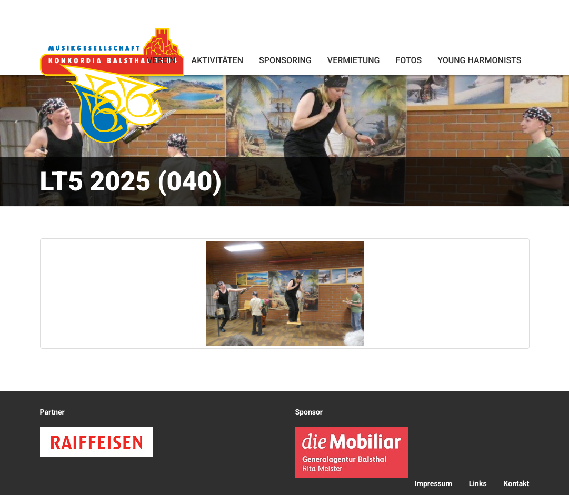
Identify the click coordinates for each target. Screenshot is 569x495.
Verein (161, 60)
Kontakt (517, 484)
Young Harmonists (479, 60)
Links (478, 484)
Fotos (408, 60)
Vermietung (353, 60)
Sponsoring (285, 60)
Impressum (433, 484)
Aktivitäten (217, 60)
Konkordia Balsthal (112, 85)
